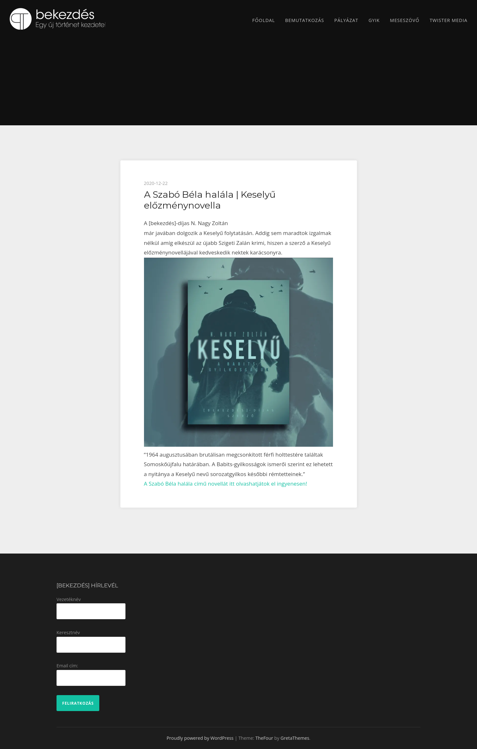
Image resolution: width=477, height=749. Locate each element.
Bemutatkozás (304, 20)
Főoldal (263, 20)
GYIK (374, 20)
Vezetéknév (69, 599)
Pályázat (346, 20)
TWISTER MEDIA (448, 20)
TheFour (264, 738)
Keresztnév (68, 632)
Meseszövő (404, 20)
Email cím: (67, 666)
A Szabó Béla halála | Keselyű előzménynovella (210, 200)
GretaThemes (295, 738)
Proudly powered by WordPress (200, 738)
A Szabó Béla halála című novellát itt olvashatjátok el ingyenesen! (225, 483)
